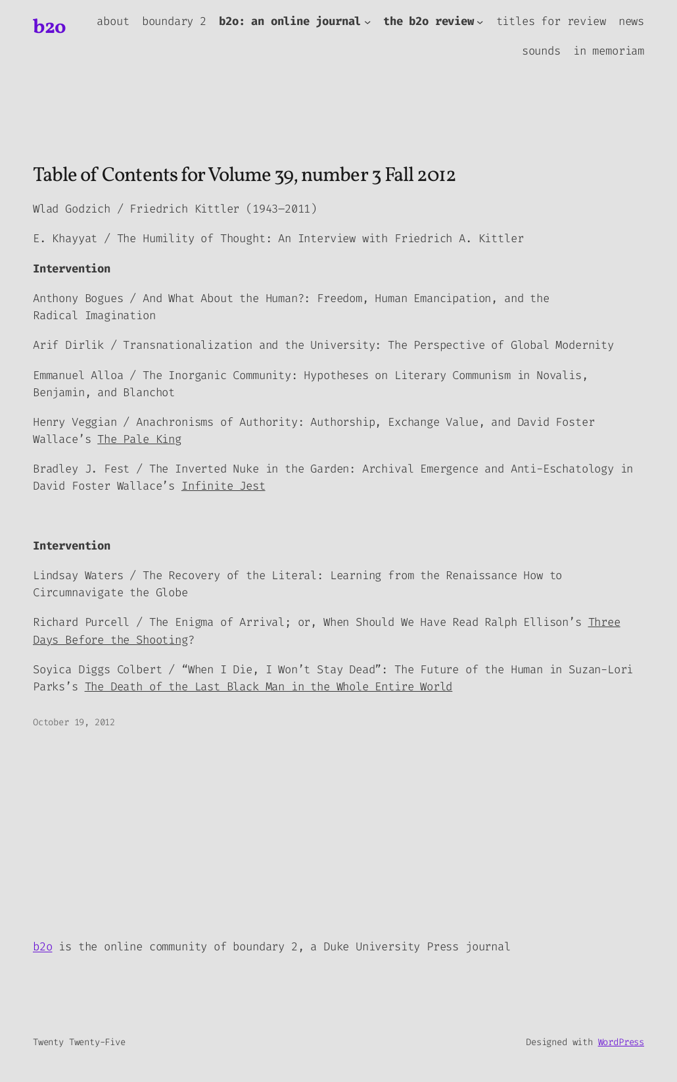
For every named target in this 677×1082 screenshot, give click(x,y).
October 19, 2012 (74, 722)
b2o (49, 28)
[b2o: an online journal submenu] (367, 21)
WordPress (621, 1042)
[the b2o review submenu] (480, 21)
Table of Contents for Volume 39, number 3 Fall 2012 (244, 176)
